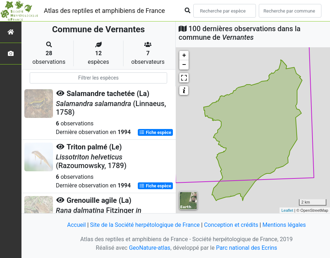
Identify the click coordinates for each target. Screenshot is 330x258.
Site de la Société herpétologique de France (145, 224)
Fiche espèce (155, 132)
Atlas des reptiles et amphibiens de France (104, 10)
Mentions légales (284, 224)
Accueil (76, 224)
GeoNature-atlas (149, 247)
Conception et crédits (231, 224)
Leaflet (287, 210)
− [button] (184, 65)
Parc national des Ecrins (246, 247)
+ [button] (184, 55)
